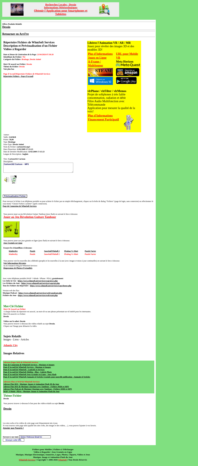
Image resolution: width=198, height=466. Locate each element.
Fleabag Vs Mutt (71, 251)
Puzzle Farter (90, 251)
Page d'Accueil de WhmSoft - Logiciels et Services (24, 369)
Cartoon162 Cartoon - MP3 (38, 168)
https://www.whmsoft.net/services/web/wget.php (38, 295)
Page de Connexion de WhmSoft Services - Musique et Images (28, 365)
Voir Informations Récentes (14, 263)
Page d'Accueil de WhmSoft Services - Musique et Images (27, 367)
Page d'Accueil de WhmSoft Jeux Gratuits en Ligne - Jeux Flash (29, 374)
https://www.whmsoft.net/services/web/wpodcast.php (40, 293)
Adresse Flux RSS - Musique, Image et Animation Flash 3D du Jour (31, 384)
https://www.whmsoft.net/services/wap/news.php (38, 281)
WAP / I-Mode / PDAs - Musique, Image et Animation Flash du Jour (31, 391)
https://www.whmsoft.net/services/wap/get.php (40, 283)
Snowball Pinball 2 (51, 251)
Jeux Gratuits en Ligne (12, 243)
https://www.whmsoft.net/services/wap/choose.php (50, 286)
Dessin (7, 408)
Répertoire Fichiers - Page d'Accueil (18, 76)
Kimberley (13, 251)
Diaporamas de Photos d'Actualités (17, 268)
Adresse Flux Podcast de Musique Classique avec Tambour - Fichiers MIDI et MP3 (37, 389)
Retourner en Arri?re (15, 34)
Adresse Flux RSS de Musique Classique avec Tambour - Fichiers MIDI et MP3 (36, 386)
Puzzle (32, 251)
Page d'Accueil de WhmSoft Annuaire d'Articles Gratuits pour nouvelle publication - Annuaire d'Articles (46, 377)
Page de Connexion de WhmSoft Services (20, 206)
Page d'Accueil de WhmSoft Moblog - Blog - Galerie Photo (27, 372)
